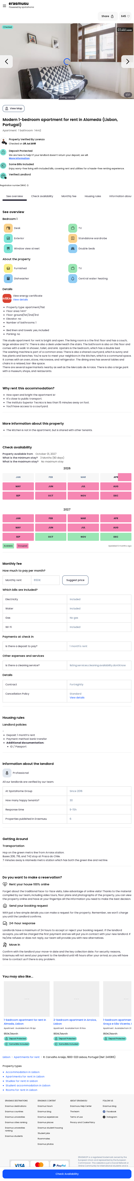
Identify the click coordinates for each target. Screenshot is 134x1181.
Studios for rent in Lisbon (22, 1081)
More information (19, 158)
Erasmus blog (44, 1111)
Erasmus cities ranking (16, 1122)
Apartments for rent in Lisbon (25, 1076)
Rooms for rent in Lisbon (21, 1090)
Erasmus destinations (15, 1106)
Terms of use (76, 1117)
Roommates (44, 1138)
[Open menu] (4, 6)
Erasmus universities (15, 1117)
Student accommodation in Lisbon (28, 1085)
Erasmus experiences (48, 1117)
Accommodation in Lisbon (22, 1072)
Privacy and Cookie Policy (82, 1122)
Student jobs (44, 1133)
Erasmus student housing (50, 1127)
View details (20, 299)
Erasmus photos (46, 1144)
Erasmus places (45, 1122)
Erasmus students (14, 1136)
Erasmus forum (45, 1106)
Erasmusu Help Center (81, 1106)
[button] (28, 185)
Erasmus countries (14, 1111)
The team (74, 1111)
